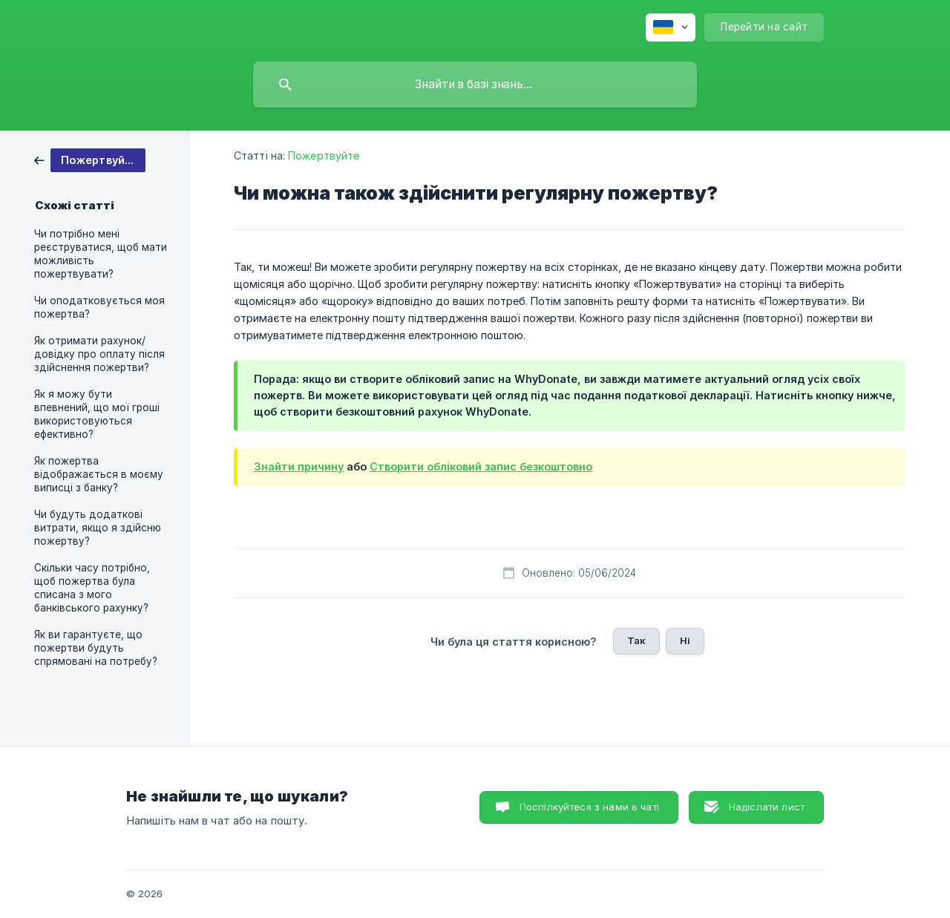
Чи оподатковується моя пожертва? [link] (99, 307)
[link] (89, 159)
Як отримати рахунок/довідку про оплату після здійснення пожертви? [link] (99, 354)
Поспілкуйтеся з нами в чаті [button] (589, 807)
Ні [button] (685, 640)
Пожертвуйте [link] (323, 155)
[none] (670, 27)
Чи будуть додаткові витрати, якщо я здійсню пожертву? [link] (97, 527)
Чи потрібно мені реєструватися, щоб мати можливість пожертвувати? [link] (100, 254)
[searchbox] (475, 85)
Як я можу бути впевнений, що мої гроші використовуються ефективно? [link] (97, 414)
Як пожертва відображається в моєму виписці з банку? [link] (98, 474)
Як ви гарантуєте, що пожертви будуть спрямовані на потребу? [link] (95, 648)
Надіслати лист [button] (767, 807)
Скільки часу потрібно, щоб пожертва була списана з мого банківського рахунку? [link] (92, 588)
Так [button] (636, 640)
